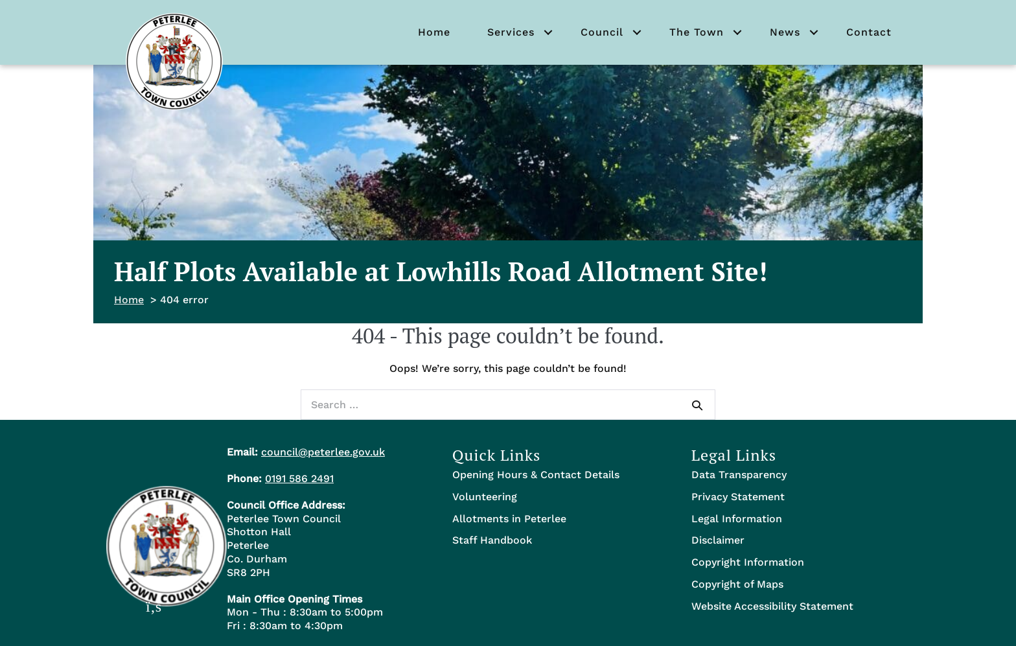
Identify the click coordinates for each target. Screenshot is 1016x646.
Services (511, 32)
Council (602, 32)
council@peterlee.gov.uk (323, 452)
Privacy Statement (738, 496)
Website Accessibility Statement (772, 606)
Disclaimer (718, 540)
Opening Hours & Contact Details (535, 474)
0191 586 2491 (299, 478)
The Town (696, 32)
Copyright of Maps (737, 584)
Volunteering (484, 496)
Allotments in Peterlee (509, 519)
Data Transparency (739, 474)
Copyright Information (747, 562)
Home (434, 32)
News (785, 32)
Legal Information (736, 519)
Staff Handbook (492, 540)
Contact (869, 32)
